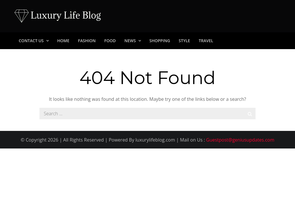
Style (184, 40)
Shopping (160, 40)
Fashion (87, 40)
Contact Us (31, 40)
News (130, 40)
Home (63, 40)
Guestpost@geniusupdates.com (240, 140)
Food (110, 40)
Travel (206, 40)
